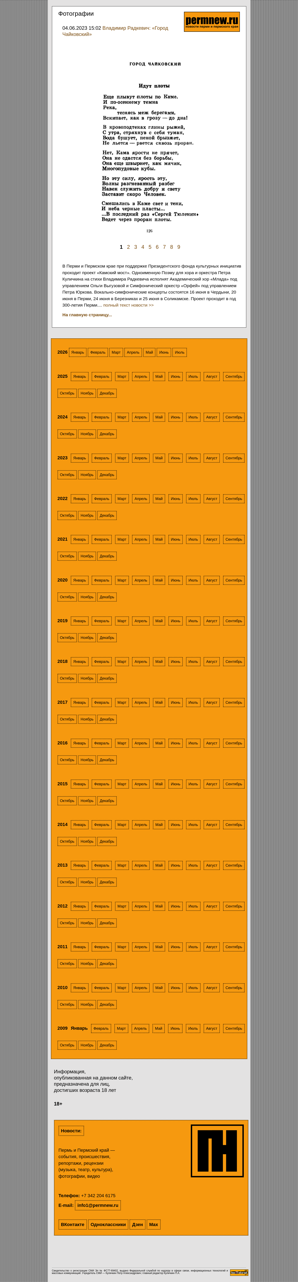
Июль (179, 352)
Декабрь (107, 393)
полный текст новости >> (128, 305)
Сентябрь (234, 376)
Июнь (164, 352)
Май (149, 352)
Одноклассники (108, 1224)
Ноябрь (87, 393)
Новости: (71, 1130)
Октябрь (67, 393)
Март (116, 352)
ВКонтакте (72, 1224)
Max (153, 1224)
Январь (77, 352)
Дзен (137, 1224)
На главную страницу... (87, 314)
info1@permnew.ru (97, 1205)
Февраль (97, 352)
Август (211, 376)
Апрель (133, 352)
